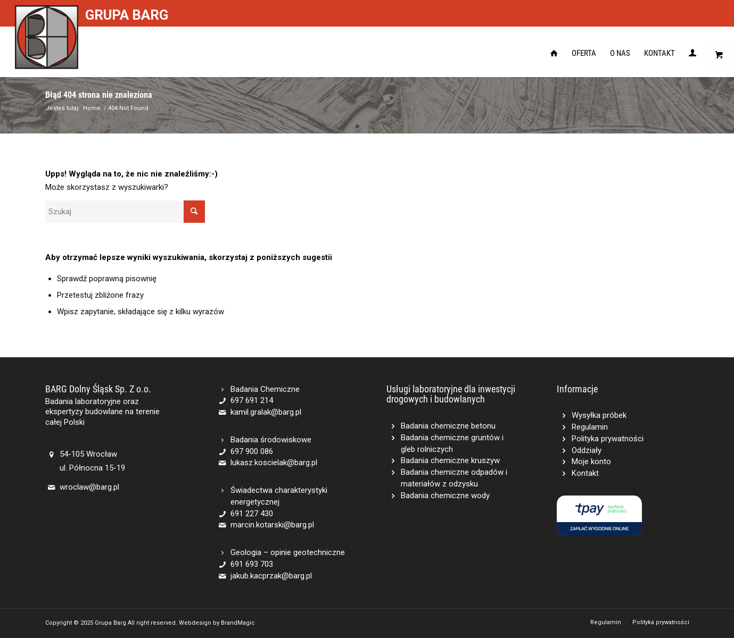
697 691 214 (251, 400)
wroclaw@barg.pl (89, 487)
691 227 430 (251, 513)
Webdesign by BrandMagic (217, 622)
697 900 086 (251, 451)
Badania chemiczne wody (445, 495)
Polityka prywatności (608, 438)
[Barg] (46, 37)
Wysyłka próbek (599, 415)
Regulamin (590, 427)
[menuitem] (554, 53)
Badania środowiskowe (270, 439)
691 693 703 (251, 564)
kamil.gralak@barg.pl (265, 412)
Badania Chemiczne (265, 389)
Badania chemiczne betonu (448, 426)
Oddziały (586, 450)
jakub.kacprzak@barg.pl (271, 576)
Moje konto (591, 461)
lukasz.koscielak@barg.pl (273, 462)
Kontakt (585, 473)
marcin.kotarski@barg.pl (272, 525)
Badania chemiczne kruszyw (450, 460)
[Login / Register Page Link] (692, 53)
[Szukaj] (125, 211)
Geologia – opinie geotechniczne (287, 552)
